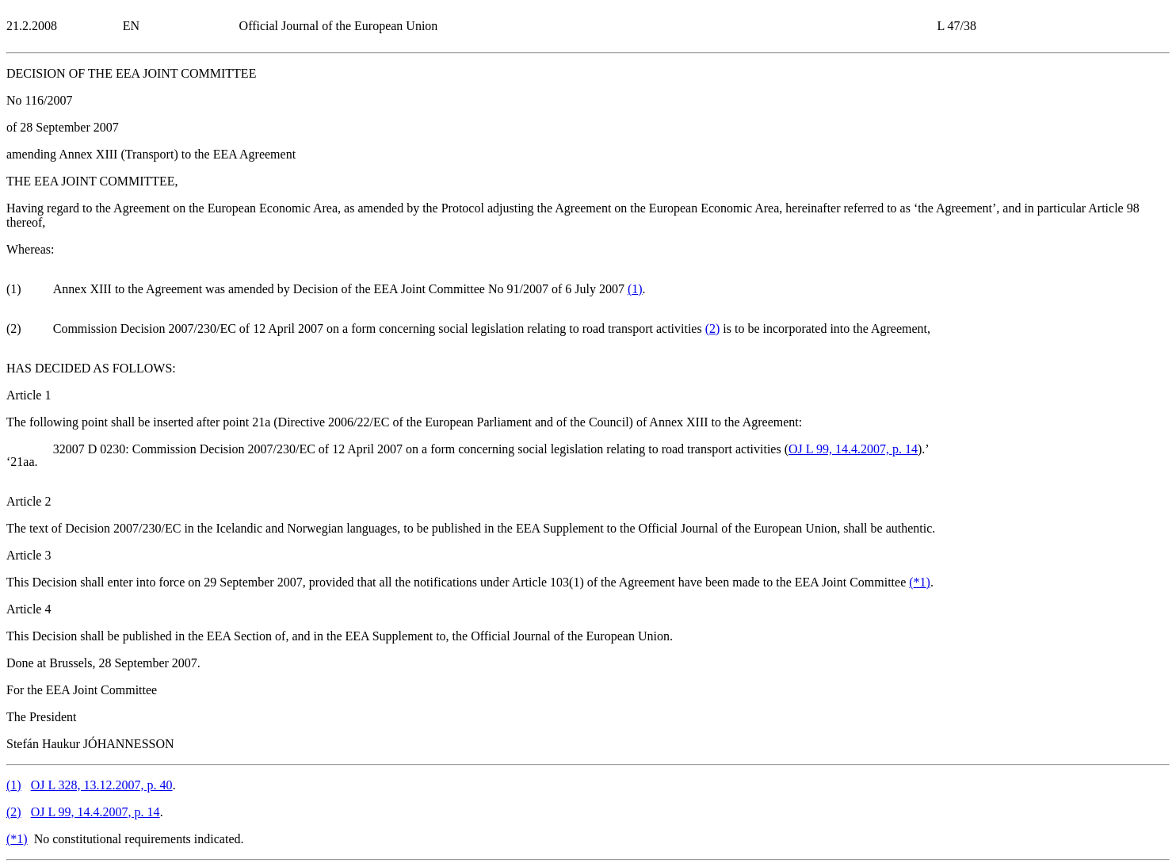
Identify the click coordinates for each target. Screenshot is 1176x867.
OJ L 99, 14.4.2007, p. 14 (853, 449)
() (635, 289)
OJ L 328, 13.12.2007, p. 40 (102, 785)
